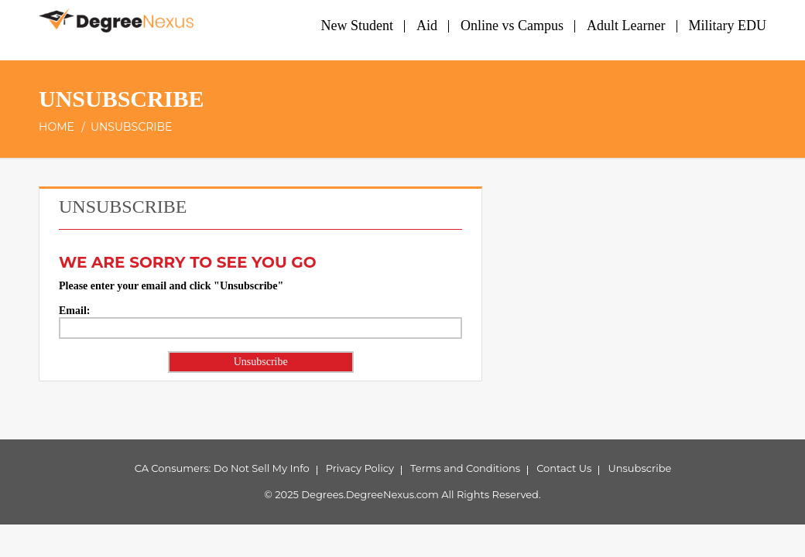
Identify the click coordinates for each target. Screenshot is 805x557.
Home (56, 127)
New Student (357, 25)
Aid (426, 25)
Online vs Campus (512, 25)
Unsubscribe (639, 468)
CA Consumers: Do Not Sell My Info (222, 468)
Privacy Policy (360, 468)
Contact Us (563, 468)
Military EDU (728, 25)
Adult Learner (626, 25)
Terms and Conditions (465, 468)
